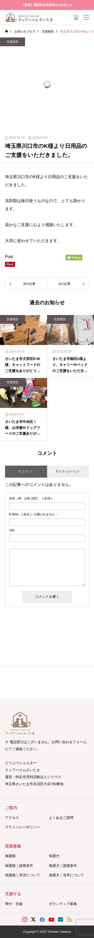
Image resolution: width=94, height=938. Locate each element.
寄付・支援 (14, 904)
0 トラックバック (68, 471)
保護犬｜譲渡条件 (63, 866)
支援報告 (13, 41)
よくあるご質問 (61, 818)
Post (9, 257)
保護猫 (10, 856)
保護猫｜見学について (22, 875)
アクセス (12, 818)
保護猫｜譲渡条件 (19, 866)
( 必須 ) (30, 498)
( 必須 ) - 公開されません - (33, 514)
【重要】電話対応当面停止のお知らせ (47, 5)
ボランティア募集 (63, 904)
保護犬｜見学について (66, 875)
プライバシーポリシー (22, 827)
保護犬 (54, 856)
